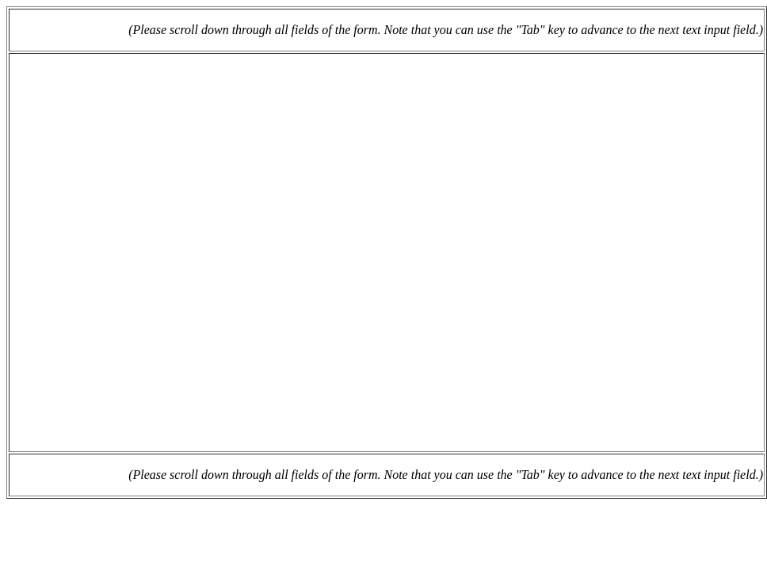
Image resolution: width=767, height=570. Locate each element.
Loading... (386, 252)
